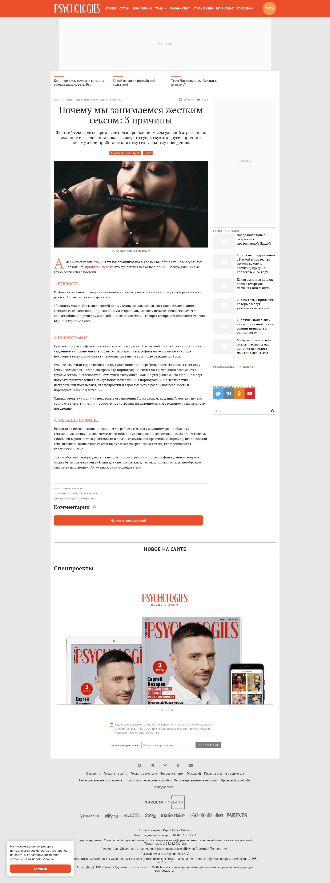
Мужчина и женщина (125, 153)
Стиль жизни (203, 8)
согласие (16, 859)
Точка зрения (142, 8)
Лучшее (110, 8)
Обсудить (186, 100)
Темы (159, 8)
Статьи (124, 8)
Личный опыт (180, 8)
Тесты (269, 8)
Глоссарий (245, 8)
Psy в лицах (225, 8)
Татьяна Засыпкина (73, 488)
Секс (148, 153)
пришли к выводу (99, 267)
